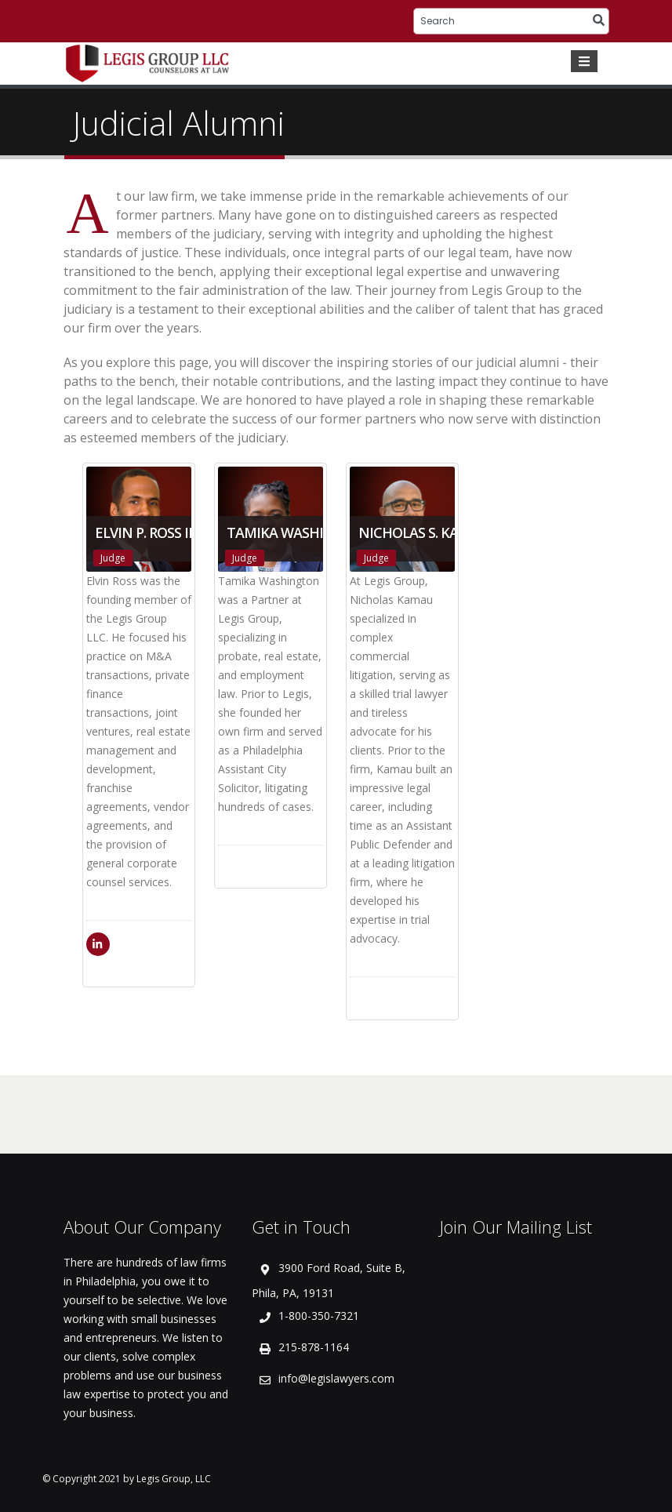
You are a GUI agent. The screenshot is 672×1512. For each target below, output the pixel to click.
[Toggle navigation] (584, 61)
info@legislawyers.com (336, 1378)
